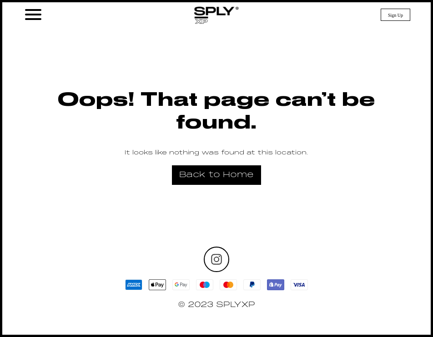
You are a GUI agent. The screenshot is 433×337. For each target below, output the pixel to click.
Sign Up (395, 15)
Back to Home (216, 175)
